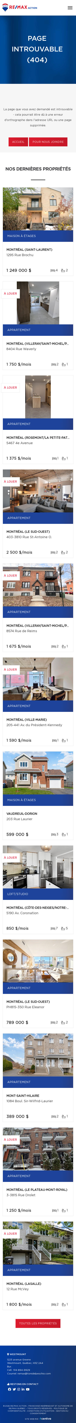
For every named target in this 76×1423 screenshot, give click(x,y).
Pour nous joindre (48, 142)
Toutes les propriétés (38, 1323)
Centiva (45, 1418)
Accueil (18, 142)
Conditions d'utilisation (40, 1411)
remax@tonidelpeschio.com (34, 1374)
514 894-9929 (21, 1370)
